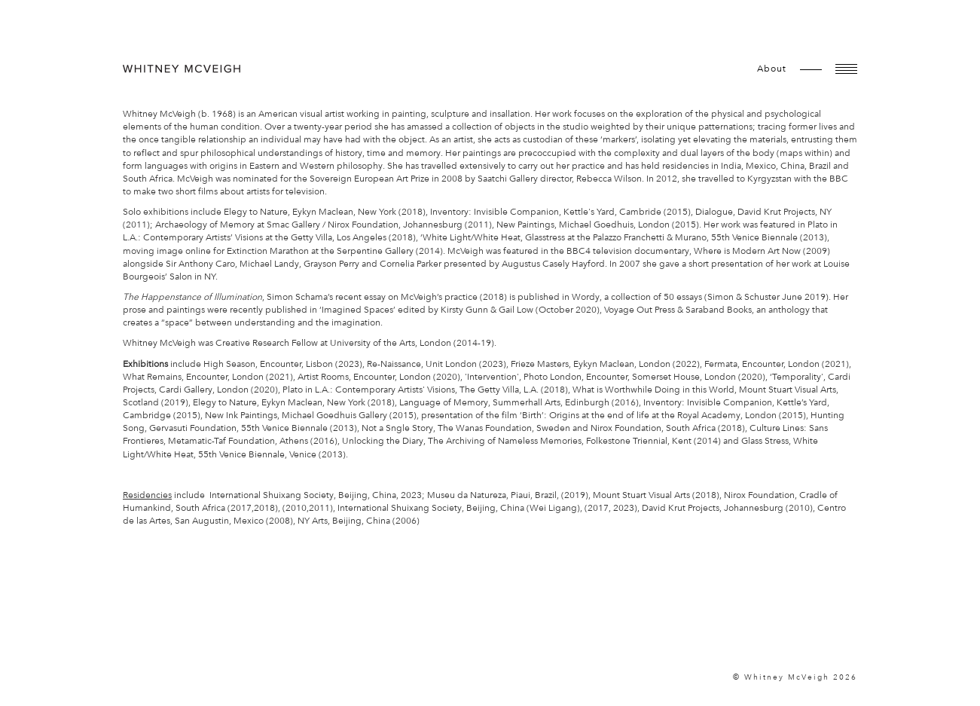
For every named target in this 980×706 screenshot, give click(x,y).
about (771, 68)
